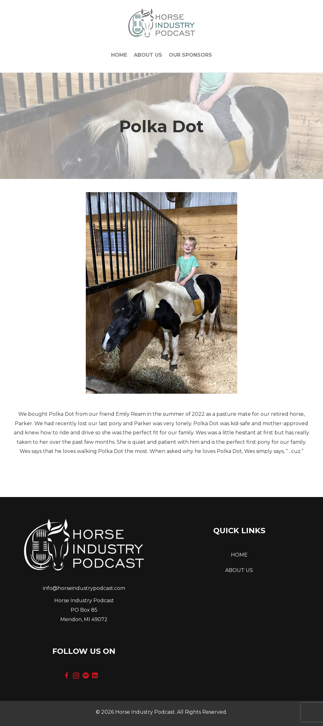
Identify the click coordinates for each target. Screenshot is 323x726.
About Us (148, 55)
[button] (66, 675)
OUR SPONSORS (190, 55)
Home (119, 55)
